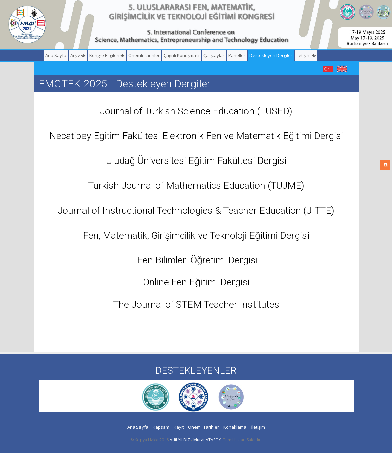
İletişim (306, 55)
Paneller (236, 55)
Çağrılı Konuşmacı (181, 55)
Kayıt (179, 427)
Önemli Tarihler (144, 55)
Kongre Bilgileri (106, 55)
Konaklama (234, 427)
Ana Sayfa (55, 55)
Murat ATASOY (207, 440)
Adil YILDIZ (180, 440)
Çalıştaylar (213, 55)
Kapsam (161, 427)
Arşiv (77, 55)
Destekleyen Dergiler (270, 55)
